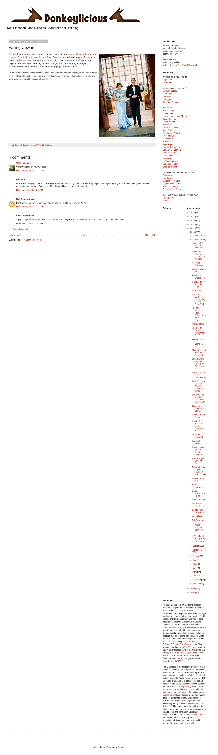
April (195, 572)
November (197, 239)
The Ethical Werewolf (187, 65)
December (197, 236)
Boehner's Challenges (198, 276)
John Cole (167, 130)
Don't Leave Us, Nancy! (198, 511)
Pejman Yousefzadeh (172, 184)
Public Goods (198, 290)
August (196, 556)
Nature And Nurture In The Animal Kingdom (198, 255)
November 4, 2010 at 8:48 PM (29, 190)
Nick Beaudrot (23, 199)
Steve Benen (168, 141)
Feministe (167, 158)
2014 (192, 216)
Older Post (150, 235)
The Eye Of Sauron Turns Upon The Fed (198, 331)
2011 (192, 228)
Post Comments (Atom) (31, 240)
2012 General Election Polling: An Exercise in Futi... (198, 364)
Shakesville (168, 113)
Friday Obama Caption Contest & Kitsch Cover (199, 471)
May (195, 568)
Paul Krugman (169, 122)
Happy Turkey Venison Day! (198, 284)
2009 (192, 588)
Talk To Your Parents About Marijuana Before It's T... (198, 526)
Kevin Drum (168, 139)
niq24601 (178, 661)
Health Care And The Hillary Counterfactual (199, 426)
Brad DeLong (169, 110)
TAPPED (167, 96)
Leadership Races (197, 442)
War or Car (198, 714)
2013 (192, 220)
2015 (192, 212)
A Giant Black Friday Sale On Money (198, 538)
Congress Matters (171, 164)
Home (82, 235)
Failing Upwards (197, 485)
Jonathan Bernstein (171, 102)
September (197, 550)
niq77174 (174, 54)
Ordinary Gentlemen (172, 150)
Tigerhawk (167, 178)
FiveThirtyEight (169, 136)
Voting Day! (197, 516)
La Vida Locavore (170, 161)
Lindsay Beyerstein (171, 147)
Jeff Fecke (167, 124)
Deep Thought (198, 500)
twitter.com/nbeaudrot (172, 51)
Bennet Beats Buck (198, 479)
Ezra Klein (167, 82)
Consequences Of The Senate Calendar (198, 451)
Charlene (20, 163)
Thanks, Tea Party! (197, 505)
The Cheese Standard (197, 436)
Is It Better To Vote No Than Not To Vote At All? (198, 398)
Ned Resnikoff (169, 153)
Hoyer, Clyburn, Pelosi (199, 416)
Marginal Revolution (171, 181)
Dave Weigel (168, 175)
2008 (192, 592)
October (196, 546)
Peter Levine (168, 155)
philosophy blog (184, 686)
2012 (192, 224)
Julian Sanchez (169, 119)
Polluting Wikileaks (197, 264)
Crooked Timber (170, 167)
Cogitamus (167, 79)
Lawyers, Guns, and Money (175, 116)
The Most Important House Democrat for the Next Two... (199, 314)
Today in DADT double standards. (198, 245)
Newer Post (15, 235)
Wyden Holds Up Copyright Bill (198, 342)
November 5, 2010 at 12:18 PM (30, 223)
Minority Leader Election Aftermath (199, 352)
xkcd (165, 201)
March (196, 576)
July (195, 560)
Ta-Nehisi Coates (170, 127)
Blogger (121, 747)
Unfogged (167, 99)
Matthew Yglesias (170, 91)
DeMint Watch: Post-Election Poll (199, 375)
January (196, 583)
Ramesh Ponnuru (170, 186)
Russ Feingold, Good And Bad (198, 461)
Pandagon (167, 93)
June (195, 564)
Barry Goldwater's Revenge (198, 493)
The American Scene (172, 189)
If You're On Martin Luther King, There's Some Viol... (198, 299)
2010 (192, 232)
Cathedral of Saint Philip (186, 653)
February (197, 580)
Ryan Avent (168, 144)
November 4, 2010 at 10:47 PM (30, 207)
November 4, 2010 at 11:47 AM (30, 171)
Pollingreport (168, 198)
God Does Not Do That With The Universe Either (198, 386)
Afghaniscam (198, 324)
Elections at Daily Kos (172, 133)
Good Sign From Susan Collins (198, 408)
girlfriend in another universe (175, 692)
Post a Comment (20, 229)
